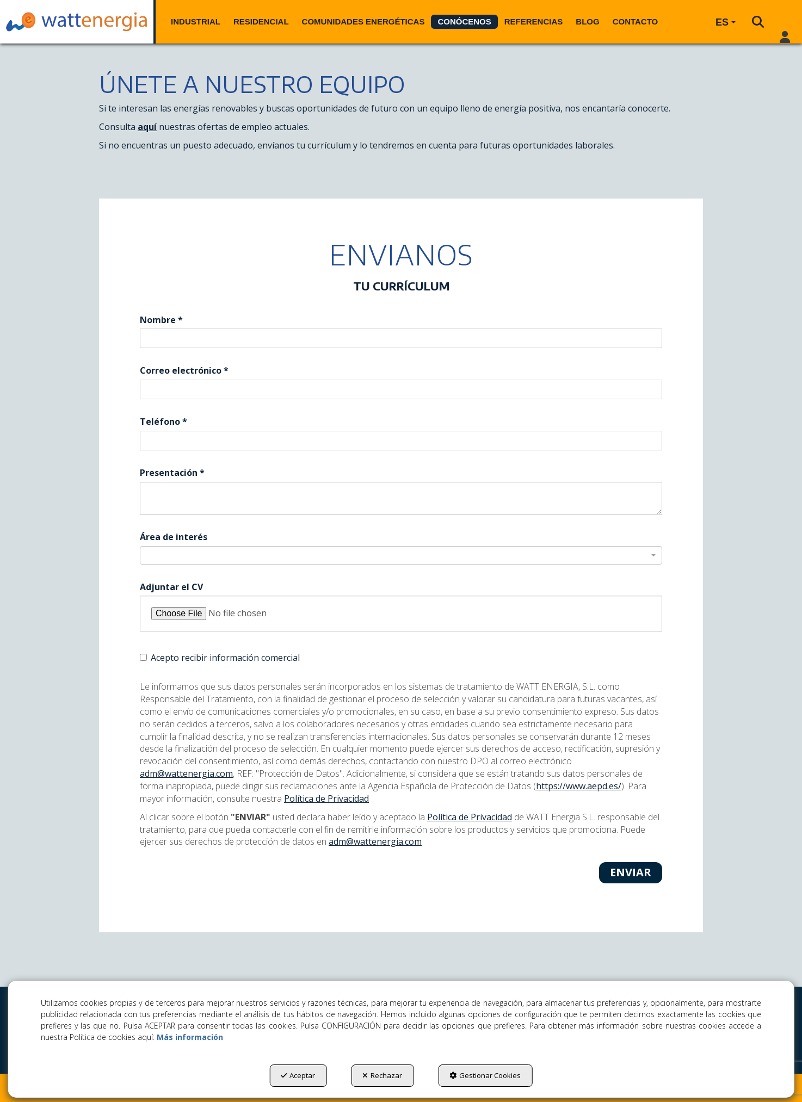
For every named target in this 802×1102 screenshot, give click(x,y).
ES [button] (725, 22)
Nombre (161, 320)
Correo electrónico (184, 370)
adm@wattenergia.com (186, 773)
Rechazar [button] (382, 1075)
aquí (147, 127)
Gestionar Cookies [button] (485, 1075)
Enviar (630, 872)
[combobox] (401, 555)
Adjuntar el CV (171, 587)
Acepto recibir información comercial (220, 658)
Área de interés (173, 537)
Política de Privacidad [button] (326, 798)
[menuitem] (195, 22)
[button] (76, 22)
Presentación (172, 473)
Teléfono (163, 422)
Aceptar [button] (298, 1075)
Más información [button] (190, 1037)
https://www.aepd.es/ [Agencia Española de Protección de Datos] (578, 786)
